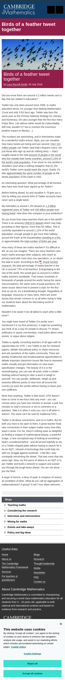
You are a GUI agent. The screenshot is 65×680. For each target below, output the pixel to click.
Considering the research (22, 510)
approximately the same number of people (29, 173)
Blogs (8, 499)
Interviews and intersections (23, 516)
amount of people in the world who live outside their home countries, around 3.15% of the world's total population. (31, 159)
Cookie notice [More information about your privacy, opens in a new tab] (18, 648)
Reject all (32, 664)
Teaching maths (16, 505)
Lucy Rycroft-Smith (17, 84)
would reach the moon (36, 169)
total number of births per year (40, 241)
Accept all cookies (33, 675)
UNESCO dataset (34, 223)
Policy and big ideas (19, 532)
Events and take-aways (20, 527)
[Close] (61, 625)
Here (36, 140)
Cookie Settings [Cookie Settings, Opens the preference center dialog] (32, 655)
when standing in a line (48, 237)
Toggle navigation (59, 10)
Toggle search (51, 10)
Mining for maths (17, 521)
